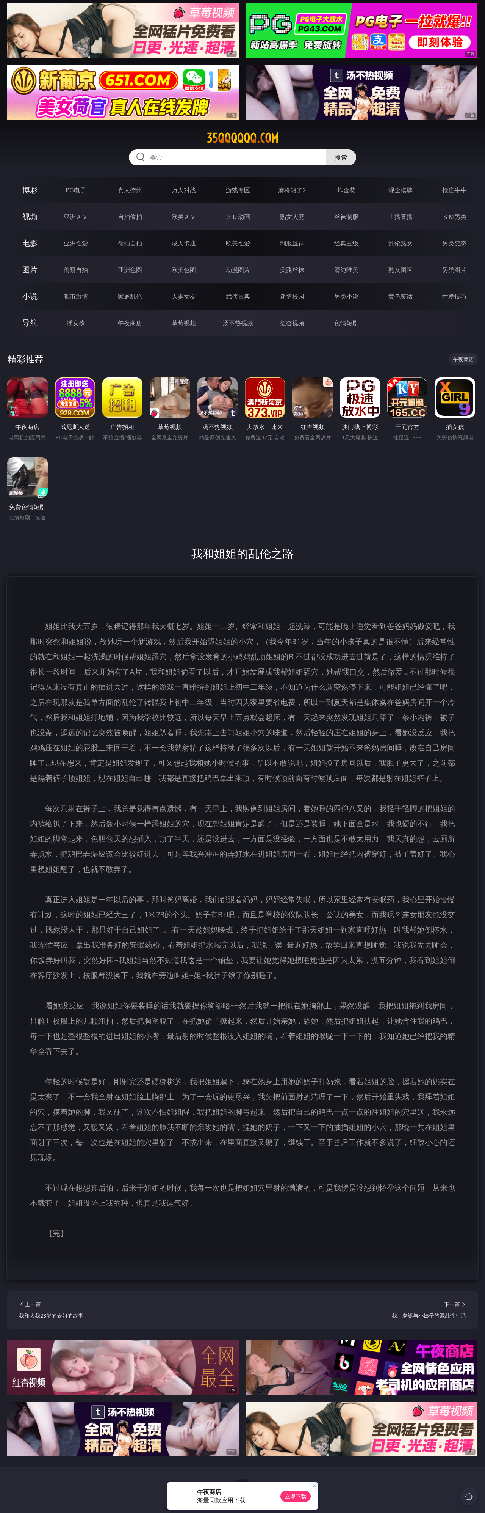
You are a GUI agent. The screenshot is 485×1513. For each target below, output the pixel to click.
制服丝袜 (292, 243)
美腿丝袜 (292, 270)
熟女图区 (400, 270)
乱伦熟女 (400, 243)
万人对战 (184, 190)
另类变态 (454, 243)
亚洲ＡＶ (76, 216)
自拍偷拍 (130, 216)
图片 (30, 269)
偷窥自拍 (76, 270)
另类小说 (346, 296)
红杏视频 (292, 323)
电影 (30, 243)
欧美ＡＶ (184, 216)
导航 (30, 323)
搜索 (341, 157)
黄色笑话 (400, 296)
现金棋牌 (400, 190)
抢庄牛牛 (454, 190)
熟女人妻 (292, 216)
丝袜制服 (346, 216)
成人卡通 (184, 243)
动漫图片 (238, 270)
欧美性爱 (238, 243)
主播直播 (400, 216)
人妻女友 (184, 296)
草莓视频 (184, 323)
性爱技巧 (454, 296)
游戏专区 (238, 190)
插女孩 (76, 323)
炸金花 (346, 190)
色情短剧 (346, 323)
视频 (30, 216)
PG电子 (76, 190)
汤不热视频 (238, 323)
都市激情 (76, 296)
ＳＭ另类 (454, 216)
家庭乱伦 (130, 296)
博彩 (30, 190)
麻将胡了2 (292, 190)
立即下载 (295, 1496)
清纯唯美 (346, 270)
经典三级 (346, 243)
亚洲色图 (130, 270)
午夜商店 (130, 323)
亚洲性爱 (76, 243)
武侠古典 (238, 296)
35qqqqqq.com (242, 138)
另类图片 (454, 270)
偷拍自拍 (130, 243)
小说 (30, 296)
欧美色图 (184, 270)
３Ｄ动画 (238, 216)
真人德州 (130, 190)
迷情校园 (292, 296)
